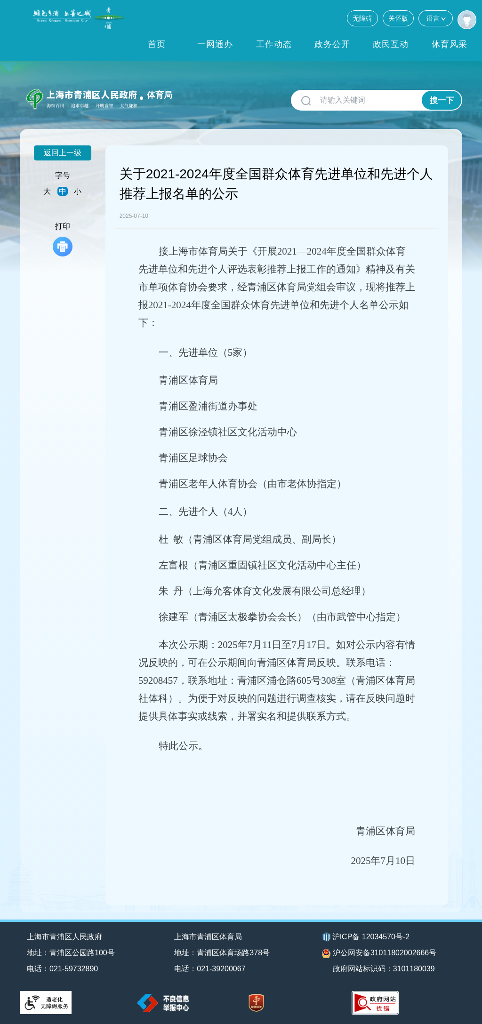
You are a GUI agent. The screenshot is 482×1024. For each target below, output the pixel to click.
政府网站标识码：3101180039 (384, 969)
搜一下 (442, 100)
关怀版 (398, 18)
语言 (435, 18)
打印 (62, 239)
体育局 (159, 95)
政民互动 (391, 44)
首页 (157, 44)
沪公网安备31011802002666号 (379, 953)
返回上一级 (62, 153)
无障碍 (362, 18)
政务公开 (332, 44)
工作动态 (274, 44)
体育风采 (449, 44)
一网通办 (215, 44)
